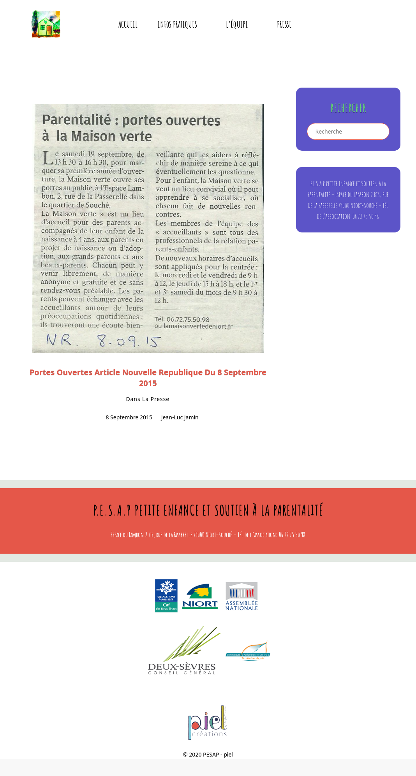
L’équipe (242, 24)
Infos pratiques (183, 24)
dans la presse (147, 399)
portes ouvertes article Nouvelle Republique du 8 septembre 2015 (148, 377)
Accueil (127, 24)
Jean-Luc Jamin (180, 417)
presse (284, 24)
